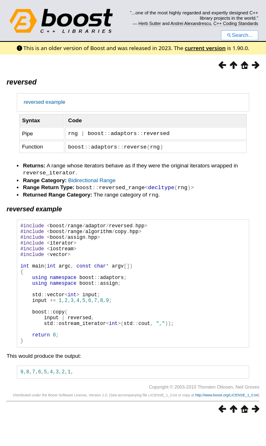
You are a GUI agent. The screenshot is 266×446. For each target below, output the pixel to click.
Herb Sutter (150, 23)
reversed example (45, 102)
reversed (21, 82)
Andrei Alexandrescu (191, 23)
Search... (239, 35)
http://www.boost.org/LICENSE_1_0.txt (226, 420)
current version (205, 48)
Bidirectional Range (92, 179)
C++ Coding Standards (236, 23)
